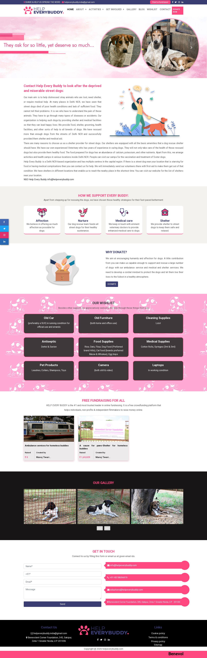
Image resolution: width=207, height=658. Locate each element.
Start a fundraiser (160, 2)
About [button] (80, 9)
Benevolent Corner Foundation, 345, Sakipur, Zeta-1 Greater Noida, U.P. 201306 (144, 602)
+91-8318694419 (117, 577)
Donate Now (176, 10)
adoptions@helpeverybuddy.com (125, 589)
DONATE (112, 284)
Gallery (131, 9)
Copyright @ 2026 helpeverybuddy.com (103, 649)
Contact (165, 9)
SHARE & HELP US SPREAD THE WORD (42, 2)
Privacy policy (158, 641)
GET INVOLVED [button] (114, 9)
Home (71, 9)
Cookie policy (158, 633)
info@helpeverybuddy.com (60, 179)
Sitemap (158, 644)
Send (62, 604)
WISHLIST (152, 9)
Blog (142, 9)
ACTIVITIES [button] (95, 9)
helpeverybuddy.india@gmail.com (79, 2)
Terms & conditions (158, 637)
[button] (15, 47)
